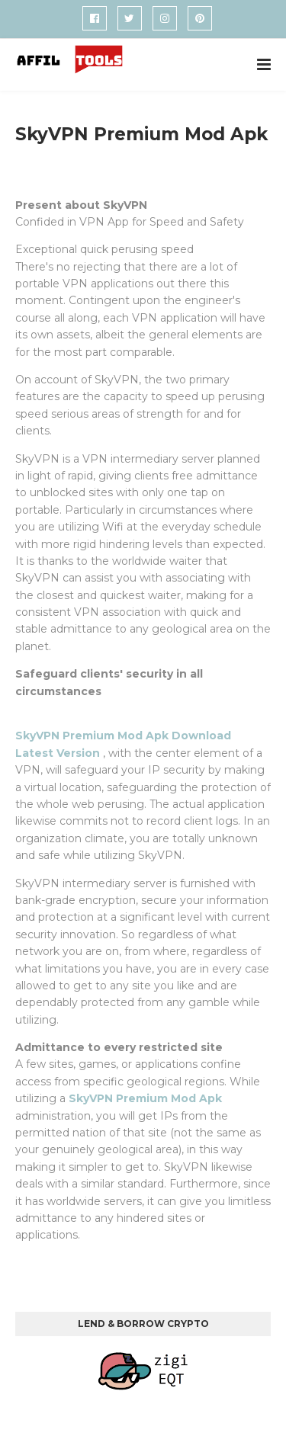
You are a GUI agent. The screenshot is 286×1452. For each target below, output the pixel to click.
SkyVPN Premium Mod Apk (145, 1098)
